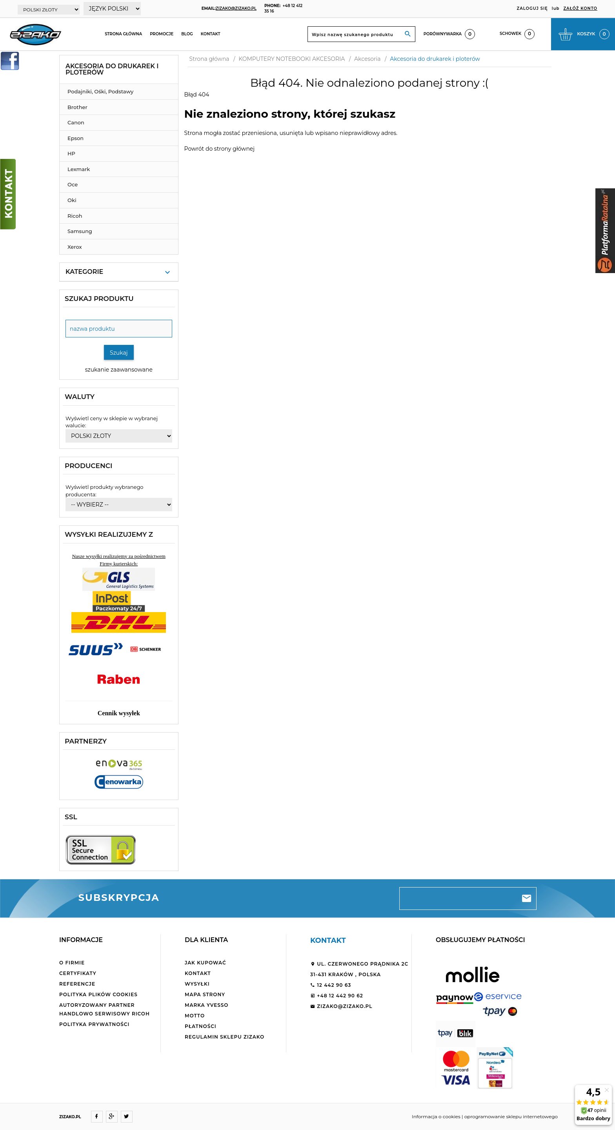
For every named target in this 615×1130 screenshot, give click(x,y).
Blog (187, 33)
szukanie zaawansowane (119, 369)
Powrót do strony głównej (219, 148)
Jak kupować (205, 963)
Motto (195, 1016)
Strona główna (123, 33)
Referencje (77, 984)
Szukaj (119, 352)
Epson (75, 138)
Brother (77, 107)
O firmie (72, 963)
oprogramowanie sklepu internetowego (511, 1116)
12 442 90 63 (330, 985)
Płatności (201, 1026)
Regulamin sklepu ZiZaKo (224, 1037)
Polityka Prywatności (94, 1024)
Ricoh (74, 216)
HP (71, 153)
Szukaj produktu (99, 299)
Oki (71, 200)
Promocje (161, 33)
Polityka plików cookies (98, 994)
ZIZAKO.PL (70, 1116)
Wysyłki (197, 984)
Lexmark (78, 169)
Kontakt (210, 33)
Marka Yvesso (206, 1005)
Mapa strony (205, 994)
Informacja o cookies (436, 1116)
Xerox (74, 247)
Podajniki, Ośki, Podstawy (100, 91)
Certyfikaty (77, 973)
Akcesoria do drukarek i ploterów (112, 69)
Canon (75, 122)
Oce (72, 184)
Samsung (79, 231)
